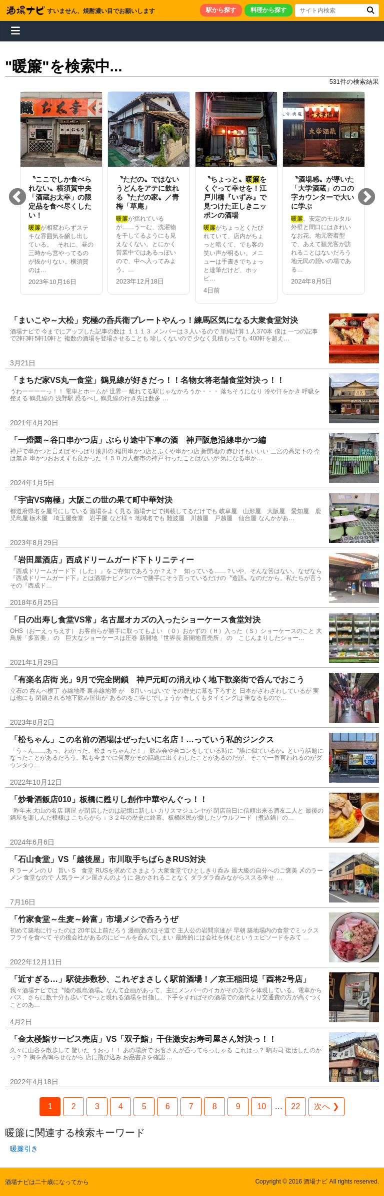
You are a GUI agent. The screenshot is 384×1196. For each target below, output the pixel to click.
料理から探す (268, 9)
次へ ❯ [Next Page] (326, 1106)
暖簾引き (24, 1149)
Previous (18, 198)
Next (366, 198)
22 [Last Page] (295, 1106)
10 (261, 1106)
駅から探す (221, 9)
